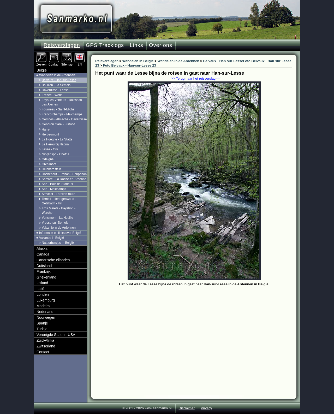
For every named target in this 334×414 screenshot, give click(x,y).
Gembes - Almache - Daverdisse (64, 119)
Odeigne (47, 159)
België (42, 70)
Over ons (160, 45)
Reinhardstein (51, 169)
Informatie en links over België (60, 233)
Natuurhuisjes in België (58, 243)
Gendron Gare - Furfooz (58, 124)
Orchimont (49, 164)
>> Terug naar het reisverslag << (195, 78)
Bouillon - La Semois (56, 85)
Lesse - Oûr (50, 149)
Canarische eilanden (53, 260)
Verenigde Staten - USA (56, 335)
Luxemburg (46, 300)
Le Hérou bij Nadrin (55, 144)
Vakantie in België (51, 238)
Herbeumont (50, 134)
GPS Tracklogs (105, 45)
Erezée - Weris (52, 95)
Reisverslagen (62, 45)
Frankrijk (44, 271)
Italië (40, 289)
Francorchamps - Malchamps (62, 114)
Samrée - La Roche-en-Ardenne (64, 179)
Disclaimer (187, 408)
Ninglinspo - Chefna (55, 154)
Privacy (206, 408)
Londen (43, 294)
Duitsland (44, 266)
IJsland (42, 283)
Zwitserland (46, 346)
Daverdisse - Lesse (55, 90)
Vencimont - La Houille (57, 218)
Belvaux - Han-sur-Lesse (59, 80)
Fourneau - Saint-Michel (58, 109)
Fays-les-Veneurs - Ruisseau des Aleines (62, 102)
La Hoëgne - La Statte (57, 139)
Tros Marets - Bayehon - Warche (58, 210)
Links (136, 45)
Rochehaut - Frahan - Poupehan (64, 174)
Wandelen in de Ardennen (57, 75)
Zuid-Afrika (45, 340)
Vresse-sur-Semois (55, 222)
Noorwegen (46, 317)
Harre (46, 129)
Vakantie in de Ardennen (59, 227)
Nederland (45, 312)
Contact (43, 352)
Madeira (43, 306)
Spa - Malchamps (54, 189)
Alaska (42, 248)
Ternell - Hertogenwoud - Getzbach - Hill (59, 201)
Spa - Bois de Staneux (57, 184)
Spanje (42, 323)
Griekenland (46, 277)
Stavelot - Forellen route (58, 194)
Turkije (42, 329)
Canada (43, 254)
